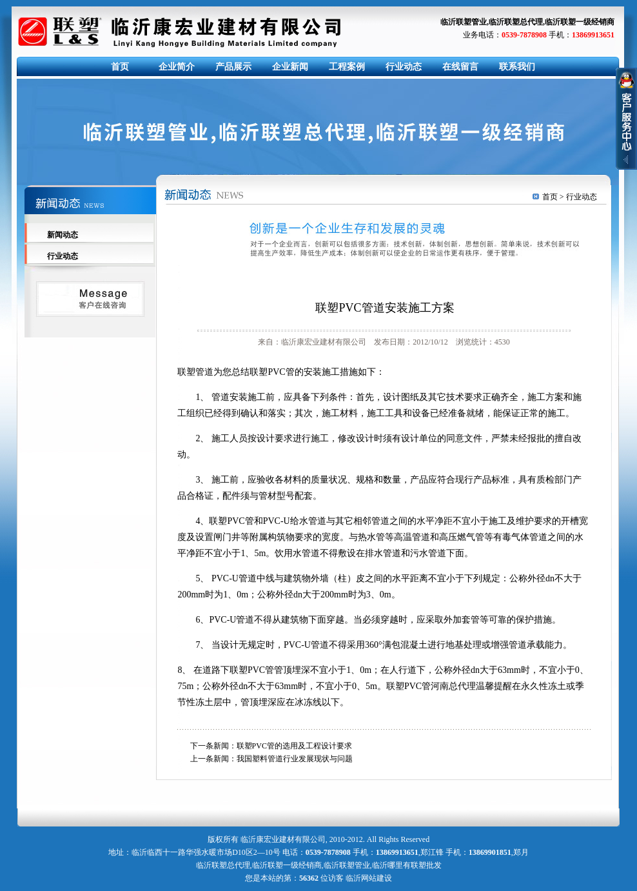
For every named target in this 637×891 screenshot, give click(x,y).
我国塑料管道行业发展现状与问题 (295, 758)
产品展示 (233, 67)
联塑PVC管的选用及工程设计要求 (294, 745)
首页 (120, 67)
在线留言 (460, 67)
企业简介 (177, 67)
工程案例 (347, 67)
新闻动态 (62, 234)
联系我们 (517, 67)
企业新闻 (290, 67)
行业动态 (404, 67)
